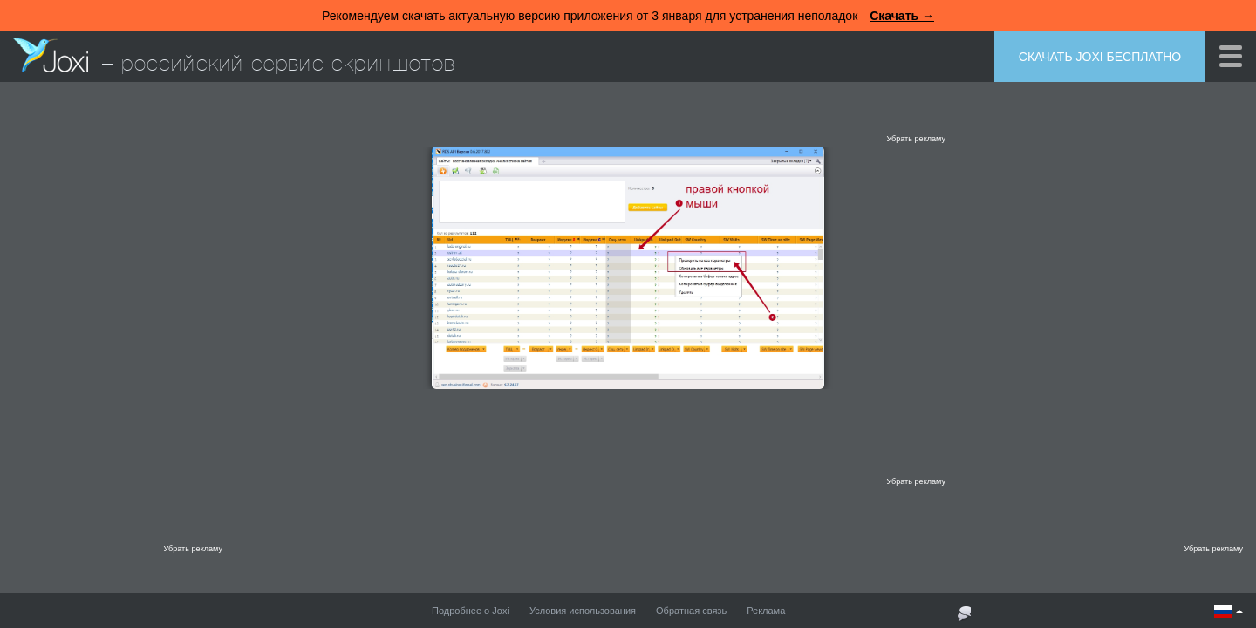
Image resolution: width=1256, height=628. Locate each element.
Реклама (766, 610)
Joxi (50, 55)
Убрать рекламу (915, 138)
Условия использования (582, 610)
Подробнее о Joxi (470, 610)
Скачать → (902, 16)
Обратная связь (691, 610)
